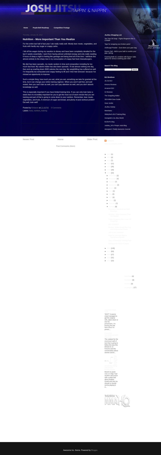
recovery (127, 284)
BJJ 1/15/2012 (114, 224)
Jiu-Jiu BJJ (108, 81)
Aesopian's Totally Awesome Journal (117, 129)
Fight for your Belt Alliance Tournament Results (118, 236)
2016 (109, 160)
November (113, 179)
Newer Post (28, 139)
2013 (109, 170)
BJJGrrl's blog (109, 122)
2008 (109, 258)
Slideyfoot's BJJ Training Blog (115, 114)
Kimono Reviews (110, 84)
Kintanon (110, 141)
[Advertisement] (60, 128)
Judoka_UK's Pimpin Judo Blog (116, 125)
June (111, 191)
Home (26, 28)
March (111, 200)
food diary (127, 276)
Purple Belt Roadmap (41, 28)
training (44, 111)
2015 (109, 163)
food (31, 111)
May (110, 194)
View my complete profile (113, 144)
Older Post (92, 139)
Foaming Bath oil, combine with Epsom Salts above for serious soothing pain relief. (120, 58)
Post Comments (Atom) (65, 146)
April (111, 197)
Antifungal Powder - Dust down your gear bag (121, 48)
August (111, 188)
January (112, 207)
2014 (109, 167)
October (112, 182)
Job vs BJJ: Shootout (116, 232)
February (112, 203)
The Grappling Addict (112, 96)
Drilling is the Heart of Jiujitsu (119, 244)
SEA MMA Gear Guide (112, 99)
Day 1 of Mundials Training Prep (120, 240)
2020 (109, 154)
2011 (109, 248)
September (113, 185)
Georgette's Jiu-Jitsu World (114, 118)
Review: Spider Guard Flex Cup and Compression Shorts (120, 228)
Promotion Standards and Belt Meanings (111, 335)
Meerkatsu (108, 111)
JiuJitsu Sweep (110, 107)
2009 (109, 254)
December (113, 176)
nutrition (37, 111)
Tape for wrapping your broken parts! (117, 44)
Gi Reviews (109, 92)
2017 (109, 157)
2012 (109, 173)
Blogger (94, 450)
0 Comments (56, 108)
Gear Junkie (109, 103)
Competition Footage (62, 28)
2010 (109, 251)
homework (128, 280)
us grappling (128, 287)
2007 (109, 261)
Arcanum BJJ (109, 88)
